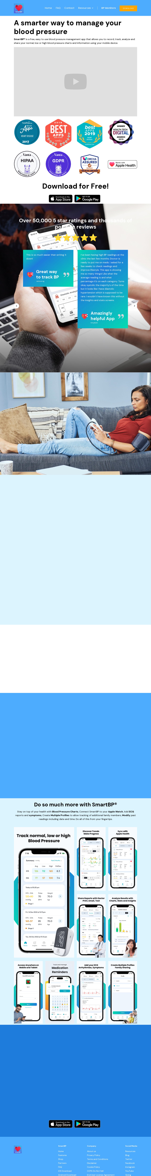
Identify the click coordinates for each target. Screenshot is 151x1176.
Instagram (130, 1167)
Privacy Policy (93, 1155)
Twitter (128, 1159)
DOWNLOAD (128, 8)
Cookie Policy (93, 1167)
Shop (60, 1159)
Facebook (130, 1163)
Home (48, 8)
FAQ (58, 8)
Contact (69, 8)
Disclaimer (92, 1163)
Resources (130, 1151)
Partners (62, 1163)
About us (91, 1151)
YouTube (129, 1171)
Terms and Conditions (97, 1159)
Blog (127, 1155)
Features (62, 1155)
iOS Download (65, 1171)
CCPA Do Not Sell (95, 1171)
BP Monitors (108, 8)
